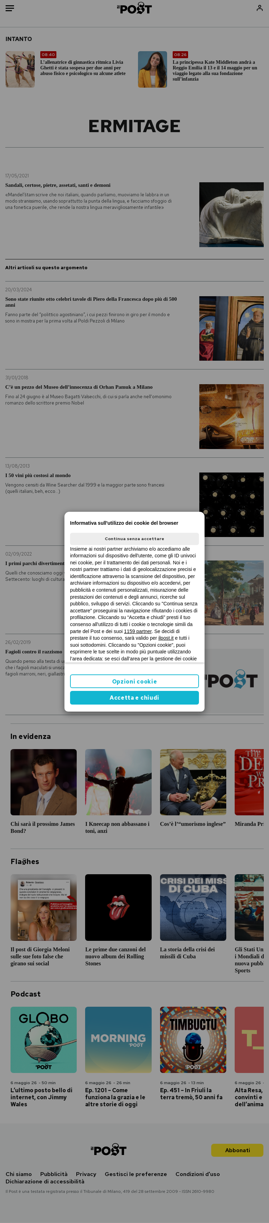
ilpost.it (166, 638)
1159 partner (138, 631)
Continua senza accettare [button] (134, 539)
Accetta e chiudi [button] (134, 697)
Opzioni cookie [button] (134, 681)
